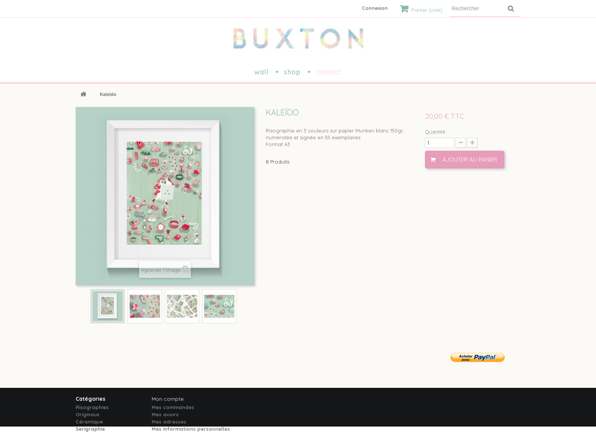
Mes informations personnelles (191, 429)
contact (329, 72)
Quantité (435, 132)
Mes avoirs (165, 414)
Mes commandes (173, 407)
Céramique (89, 422)
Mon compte (168, 398)
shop (292, 72)
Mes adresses (169, 422)
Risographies (92, 407)
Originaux (87, 414)
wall (261, 72)
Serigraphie (90, 429)
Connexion (375, 8)
